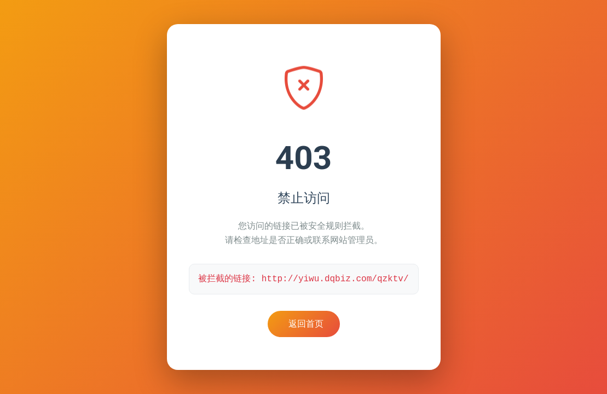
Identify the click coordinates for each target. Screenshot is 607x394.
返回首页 (305, 323)
